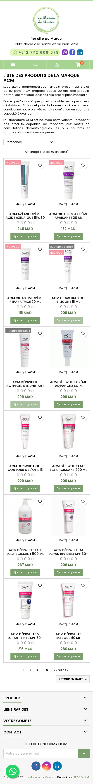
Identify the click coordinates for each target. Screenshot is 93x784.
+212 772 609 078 (36, 52)
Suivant (61, 670)
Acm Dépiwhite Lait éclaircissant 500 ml (25, 552)
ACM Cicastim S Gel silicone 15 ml (68, 300)
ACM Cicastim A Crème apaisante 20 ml (68, 216)
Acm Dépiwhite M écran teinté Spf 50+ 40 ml (25, 638)
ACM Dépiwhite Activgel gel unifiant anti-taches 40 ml (25, 386)
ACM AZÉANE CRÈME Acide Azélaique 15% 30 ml (25, 218)
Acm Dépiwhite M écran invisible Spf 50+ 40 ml (68, 554)
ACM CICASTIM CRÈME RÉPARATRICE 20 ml (25, 300)
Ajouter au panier (25, 236)
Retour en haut (73, 679)
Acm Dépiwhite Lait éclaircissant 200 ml (68, 468)
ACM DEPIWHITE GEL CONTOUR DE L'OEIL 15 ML (25, 470)
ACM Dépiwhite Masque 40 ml (68, 636)
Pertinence (30, 142)
